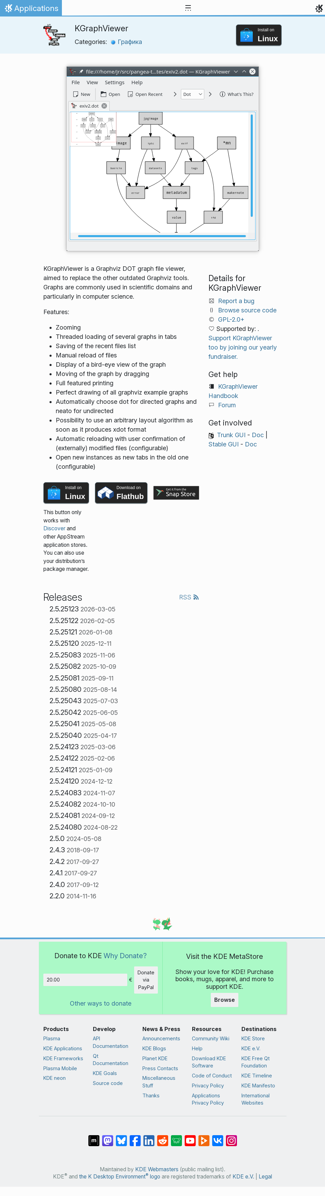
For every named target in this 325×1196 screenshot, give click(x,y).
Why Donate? (125, 955)
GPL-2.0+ (231, 319)
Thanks (151, 1095)
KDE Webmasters (156, 1169)
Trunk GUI (231, 435)
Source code (108, 1083)
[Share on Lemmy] (176, 1137)
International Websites (255, 1099)
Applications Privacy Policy (208, 1099)
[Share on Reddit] (162, 1137)
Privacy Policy (208, 1085)
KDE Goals (105, 1073)
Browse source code (247, 310)
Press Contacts (160, 1068)
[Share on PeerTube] (203, 1137)
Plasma (51, 1038)
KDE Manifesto (258, 1085)
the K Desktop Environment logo (119, 1176)
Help (197, 1048)
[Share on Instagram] (231, 1137)
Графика (126, 41)
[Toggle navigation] (188, 8)
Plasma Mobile (60, 1068)
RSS (189, 597)
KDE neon (54, 1078)
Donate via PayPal (146, 980)
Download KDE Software (209, 1062)
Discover (54, 528)
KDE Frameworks (63, 1058)
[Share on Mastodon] (107, 1137)
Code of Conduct (212, 1075)
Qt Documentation (110, 1059)
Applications (30, 9)
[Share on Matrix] (93, 1137)
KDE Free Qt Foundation (255, 1062)
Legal (265, 1176)
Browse (224, 999)
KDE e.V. (250, 1048)
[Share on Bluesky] (121, 1137)
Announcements (161, 1038)
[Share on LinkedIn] (148, 1137)
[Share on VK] (217, 1137)
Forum (227, 405)
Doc (258, 435)
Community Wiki (210, 1038)
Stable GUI (223, 444)
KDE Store (253, 1038)
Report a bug (236, 300)
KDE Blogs (154, 1048)
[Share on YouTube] (190, 1137)
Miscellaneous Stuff (158, 1081)
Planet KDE (154, 1058)
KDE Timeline (256, 1075)
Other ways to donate (100, 1003)
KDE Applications (62, 1048)
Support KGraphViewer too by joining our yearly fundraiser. (242, 347)
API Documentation (110, 1042)
